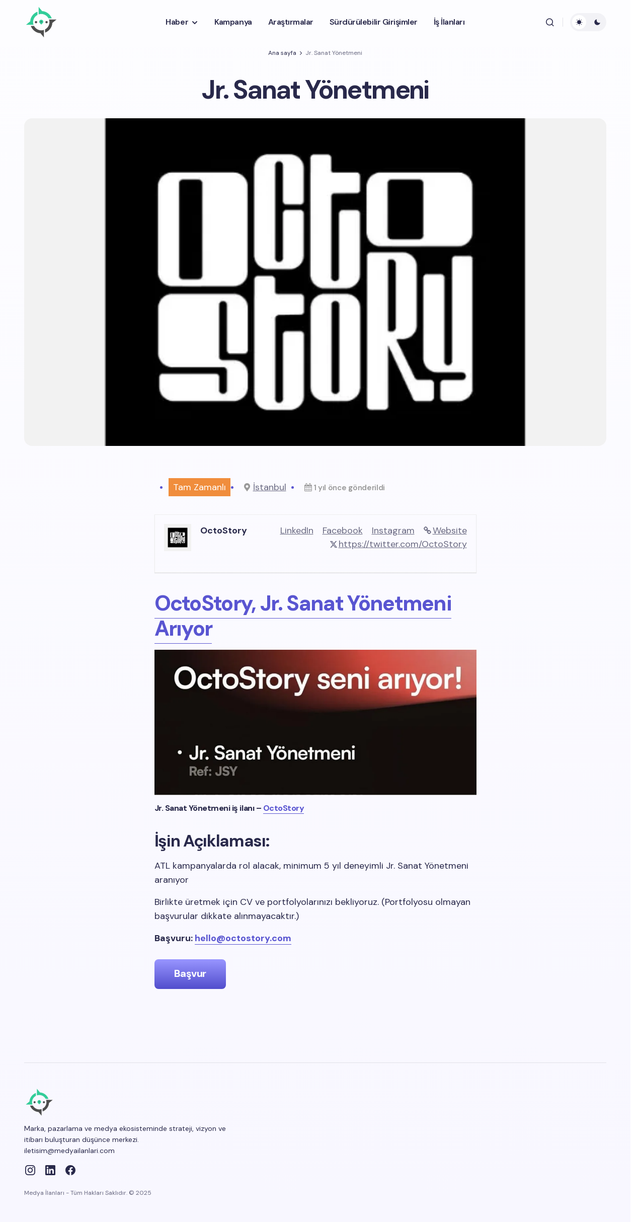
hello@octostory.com (243, 938)
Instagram (393, 530)
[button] (550, 22)
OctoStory (283, 808)
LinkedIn (296, 530)
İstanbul (269, 487)
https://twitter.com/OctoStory (403, 544)
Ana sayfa (282, 53)
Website (450, 530)
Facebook (343, 530)
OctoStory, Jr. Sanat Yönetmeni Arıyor (303, 615)
